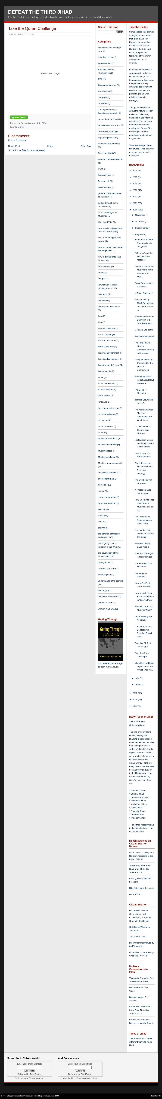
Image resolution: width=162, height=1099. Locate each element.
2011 (135, 203)
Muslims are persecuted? (110, 463)
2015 (135, 177)
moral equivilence (106, 414)
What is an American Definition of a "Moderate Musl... (144, 320)
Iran (100, 316)
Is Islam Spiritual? (106, 328)
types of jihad (104, 575)
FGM (100, 169)
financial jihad (104, 175)
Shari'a (101, 515)
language (102, 402)
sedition (102, 509)
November (140, 215)
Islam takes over (106, 347)
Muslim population (106, 457)
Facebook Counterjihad (109, 144)
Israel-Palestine (105, 389)
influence (102, 300)
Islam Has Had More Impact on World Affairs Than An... (144, 666)
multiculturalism (105, 426)
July (137, 678)
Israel (100, 377)
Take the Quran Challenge (32, 28)
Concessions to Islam (86, 1078)
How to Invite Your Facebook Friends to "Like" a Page (144, 596)
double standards (106, 131)
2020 (135, 171)
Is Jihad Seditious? (144, 293)
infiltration (102, 294)
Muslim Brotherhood (107, 438)
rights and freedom (107, 503)
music (101, 432)
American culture (106, 57)
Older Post (86, 146)
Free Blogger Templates (13, 1096)
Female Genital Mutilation (110, 159)
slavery (101, 521)
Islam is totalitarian (107, 340)
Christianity (103, 91)
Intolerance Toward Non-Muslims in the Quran (144, 243)
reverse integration (107, 497)
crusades (102, 103)
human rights (104, 266)
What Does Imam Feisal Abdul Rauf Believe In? (144, 380)
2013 (135, 190)
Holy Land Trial (105, 222)
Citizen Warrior (36, 1078)
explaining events (106, 137)
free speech (103, 181)
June (137, 684)
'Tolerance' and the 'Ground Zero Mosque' (144, 256)
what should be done (108, 596)
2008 (135, 699)
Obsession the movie (108, 472)
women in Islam (105, 602)
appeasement (104, 63)
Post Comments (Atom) (33, 150)
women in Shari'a (106, 609)
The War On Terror (107, 569)
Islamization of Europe (108, 365)
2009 (135, 693)
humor (101, 272)
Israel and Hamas (106, 383)
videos (21, 127)
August (138, 234)
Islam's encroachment (108, 353)
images (101, 278)
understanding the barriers (110, 581)
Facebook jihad (105, 153)
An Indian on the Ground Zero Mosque (142, 430)
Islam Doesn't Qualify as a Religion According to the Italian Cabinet (141, 856)
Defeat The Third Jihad (40, 12)
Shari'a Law (134, 780)
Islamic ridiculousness (108, 359)
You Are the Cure (137, 936)
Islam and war (105, 334)
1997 (135, 706)
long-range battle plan (108, 408)
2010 (135, 210)
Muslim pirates (105, 451)
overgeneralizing (106, 479)
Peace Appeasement (144, 336)
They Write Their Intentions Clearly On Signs (144, 533)
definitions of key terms (109, 125)
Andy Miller (134, 894)
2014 (135, 183)
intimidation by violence (109, 306)
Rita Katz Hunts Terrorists (141, 888)
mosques (102, 420)
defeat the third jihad (108, 119)
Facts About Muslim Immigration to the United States (144, 443)
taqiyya (101, 528)
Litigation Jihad (136, 831)
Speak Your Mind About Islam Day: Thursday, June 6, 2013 (140, 869)
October (139, 221)
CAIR (100, 79)
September (140, 228)
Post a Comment (17, 140)
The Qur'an (103, 562)
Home (50, 146)
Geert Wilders (104, 187)
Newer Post (14, 146)
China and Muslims (107, 85)
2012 (135, 196)
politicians (103, 485)
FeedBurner (35, 1074)
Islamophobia (104, 371)
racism (101, 491)
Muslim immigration (107, 444)
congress (102, 97)
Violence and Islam (144, 330)
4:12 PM (43, 123)
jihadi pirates (104, 396)
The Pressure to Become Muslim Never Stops (143, 520)
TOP (159, 1096)
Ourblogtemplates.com (44, 1096)
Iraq (100, 322)
